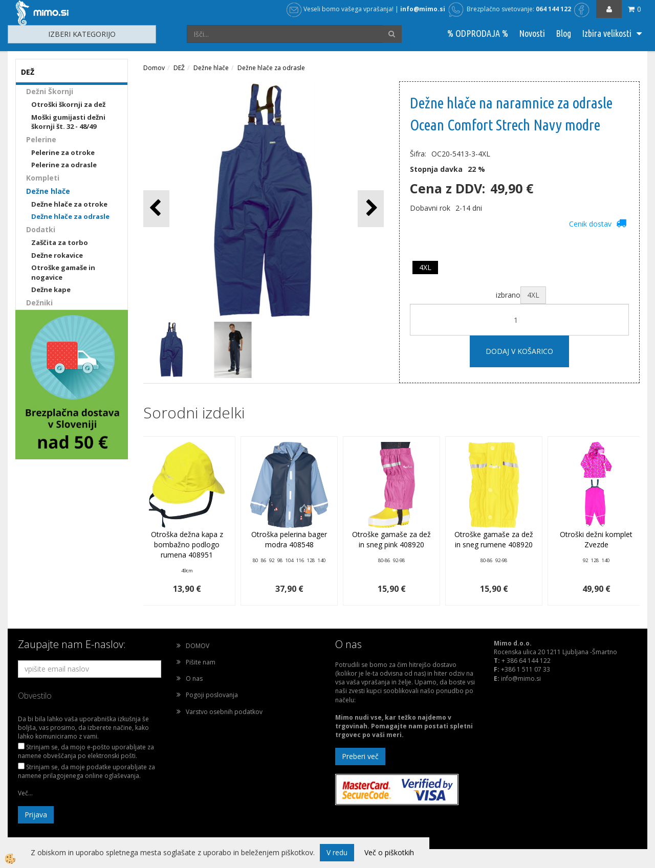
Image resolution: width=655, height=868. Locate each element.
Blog (563, 33)
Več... (25, 793)
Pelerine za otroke (63, 152)
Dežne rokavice (57, 255)
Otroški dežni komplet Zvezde (596, 539)
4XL (425, 267)
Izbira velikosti (606, 33)
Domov (154, 67)
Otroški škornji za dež (68, 104)
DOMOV (197, 645)
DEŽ (179, 67)
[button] (371, 208)
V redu (336, 852)
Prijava (36, 814)
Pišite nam (200, 662)
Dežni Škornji (49, 91)
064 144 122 (553, 9)
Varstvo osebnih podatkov (224, 711)
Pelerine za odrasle (64, 164)
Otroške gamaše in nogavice (63, 272)
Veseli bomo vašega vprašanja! (340, 9)
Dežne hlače (48, 191)
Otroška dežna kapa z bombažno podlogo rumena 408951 (187, 544)
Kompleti (42, 178)
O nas (194, 678)
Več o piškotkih (389, 852)
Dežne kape (51, 289)
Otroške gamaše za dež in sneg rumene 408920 (493, 539)
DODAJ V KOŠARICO (519, 351)
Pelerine (41, 139)
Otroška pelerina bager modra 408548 (289, 539)
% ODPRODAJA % (477, 33)
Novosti (532, 33)
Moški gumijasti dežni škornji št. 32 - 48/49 (68, 122)
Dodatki (40, 229)
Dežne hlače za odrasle (70, 216)
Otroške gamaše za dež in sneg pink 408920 (391, 539)
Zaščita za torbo (59, 242)
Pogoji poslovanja (212, 695)
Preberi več (360, 756)
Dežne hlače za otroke (69, 204)
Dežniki (39, 302)
